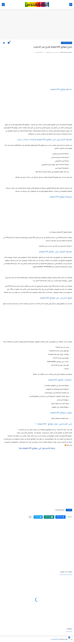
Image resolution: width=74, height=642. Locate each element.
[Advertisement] (37, 24)
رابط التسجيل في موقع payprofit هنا (37, 448)
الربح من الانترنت (66, 42)
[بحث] (3, 4)
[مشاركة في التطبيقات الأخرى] (30, 517)
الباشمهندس (54, 639)
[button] (60, 517)
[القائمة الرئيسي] (70, 4)
